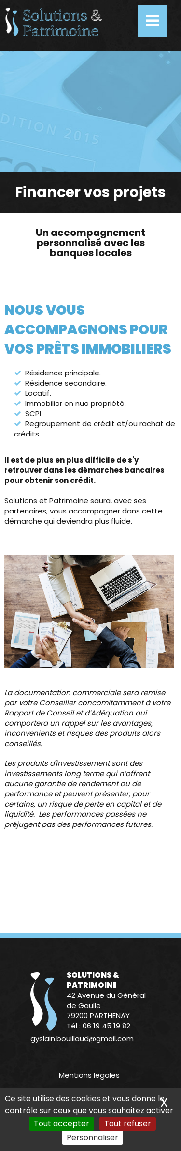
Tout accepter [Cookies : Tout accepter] (61, 1123)
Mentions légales (89, 1075)
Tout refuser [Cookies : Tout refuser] (127, 1123)
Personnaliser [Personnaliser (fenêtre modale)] (92, 1137)
